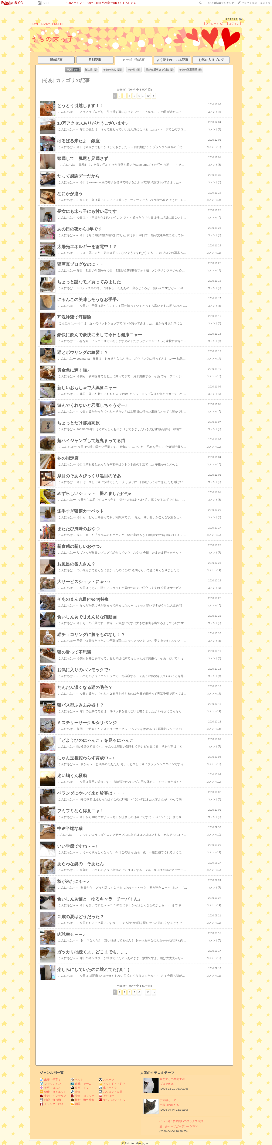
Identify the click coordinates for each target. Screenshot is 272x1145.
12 (148, 96)
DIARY (45, 23)
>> (221, 2)
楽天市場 (265, 2)
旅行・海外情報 (82, 1099)
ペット (46, 2)
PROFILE (58, 23)
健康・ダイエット (53, 1091)
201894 (232, 19)
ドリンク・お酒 (52, 1103)
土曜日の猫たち (169, 1105)
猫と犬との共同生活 (172, 1079)
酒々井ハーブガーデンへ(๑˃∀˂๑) (178, 1126)
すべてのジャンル (112, 1099)
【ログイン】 (234, 23)
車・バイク (108, 1087)
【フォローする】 (214, 23)
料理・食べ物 (50, 1099)
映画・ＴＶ (80, 1087)
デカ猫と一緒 (168, 1100)
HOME (35, 23)
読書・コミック (82, 1095)
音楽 (76, 1091)
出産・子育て (50, 1079)
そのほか (106, 1095)
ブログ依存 (167, 1084)
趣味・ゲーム (81, 1083)
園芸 (76, 1103)
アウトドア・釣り (112, 1083)
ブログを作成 (249, 2)
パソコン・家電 (110, 1091)
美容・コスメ (50, 1087)
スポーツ (106, 1079)
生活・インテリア (53, 1095)
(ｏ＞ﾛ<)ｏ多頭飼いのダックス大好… (182, 1121)
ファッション (50, 1083)
